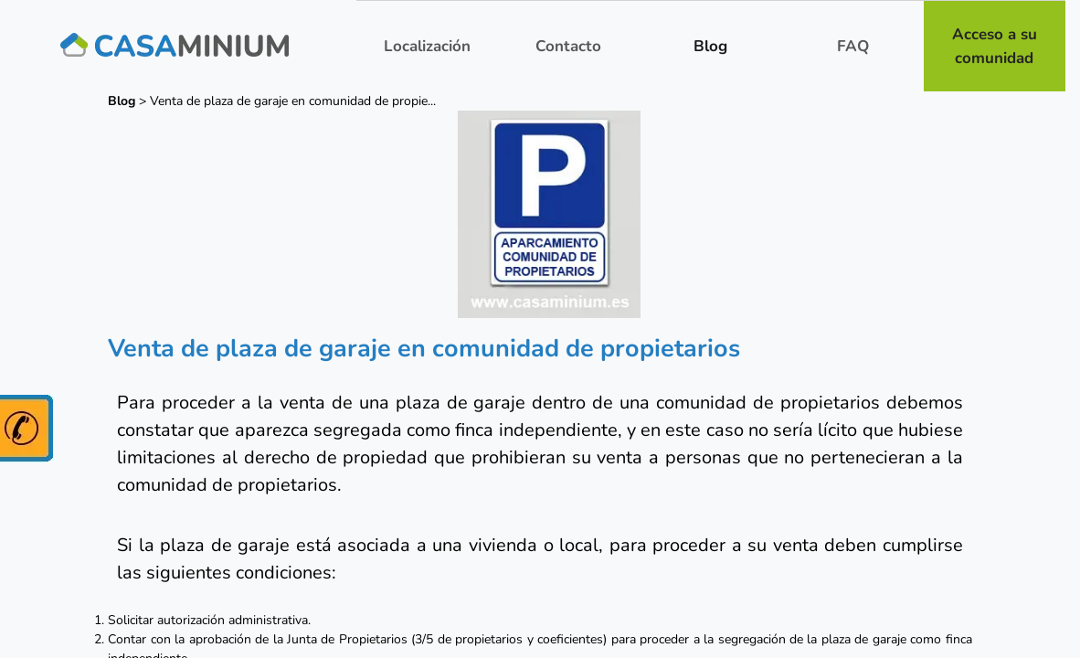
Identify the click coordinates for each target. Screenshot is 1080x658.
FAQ (853, 46)
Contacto (568, 46)
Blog (710, 46)
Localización (427, 46)
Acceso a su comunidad (994, 46)
